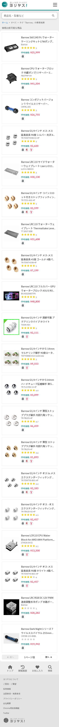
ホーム (5, 22)
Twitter (6, 713)
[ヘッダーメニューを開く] (54, 5)
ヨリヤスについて (10, 679)
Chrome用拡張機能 (11, 708)
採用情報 (7, 689)
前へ (10, 657)
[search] (53, 15)
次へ (48, 657)
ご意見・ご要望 (9, 684)
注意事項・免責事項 (11, 694)
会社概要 (7, 703)
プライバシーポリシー (12, 698)
